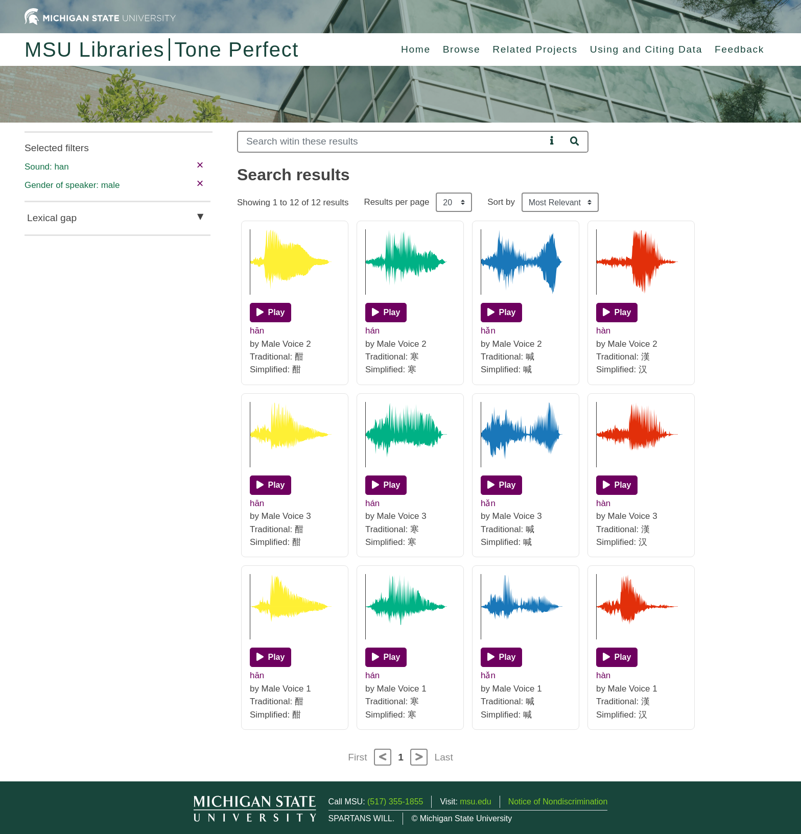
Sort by (501, 202)
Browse (462, 49)
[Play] (270, 312)
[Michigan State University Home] (100, 16)
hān (257, 331)
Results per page (396, 202)
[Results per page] (454, 202)
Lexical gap (52, 217)
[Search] (391, 142)
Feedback (739, 49)
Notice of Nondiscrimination (558, 801)
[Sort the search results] (560, 202)
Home (416, 49)
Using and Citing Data (646, 49)
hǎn (488, 331)
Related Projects (534, 49)
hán (372, 331)
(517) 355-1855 (395, 801)
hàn (603, 331)
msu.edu (475, 801)
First (357, 757)
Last (444, 757)
